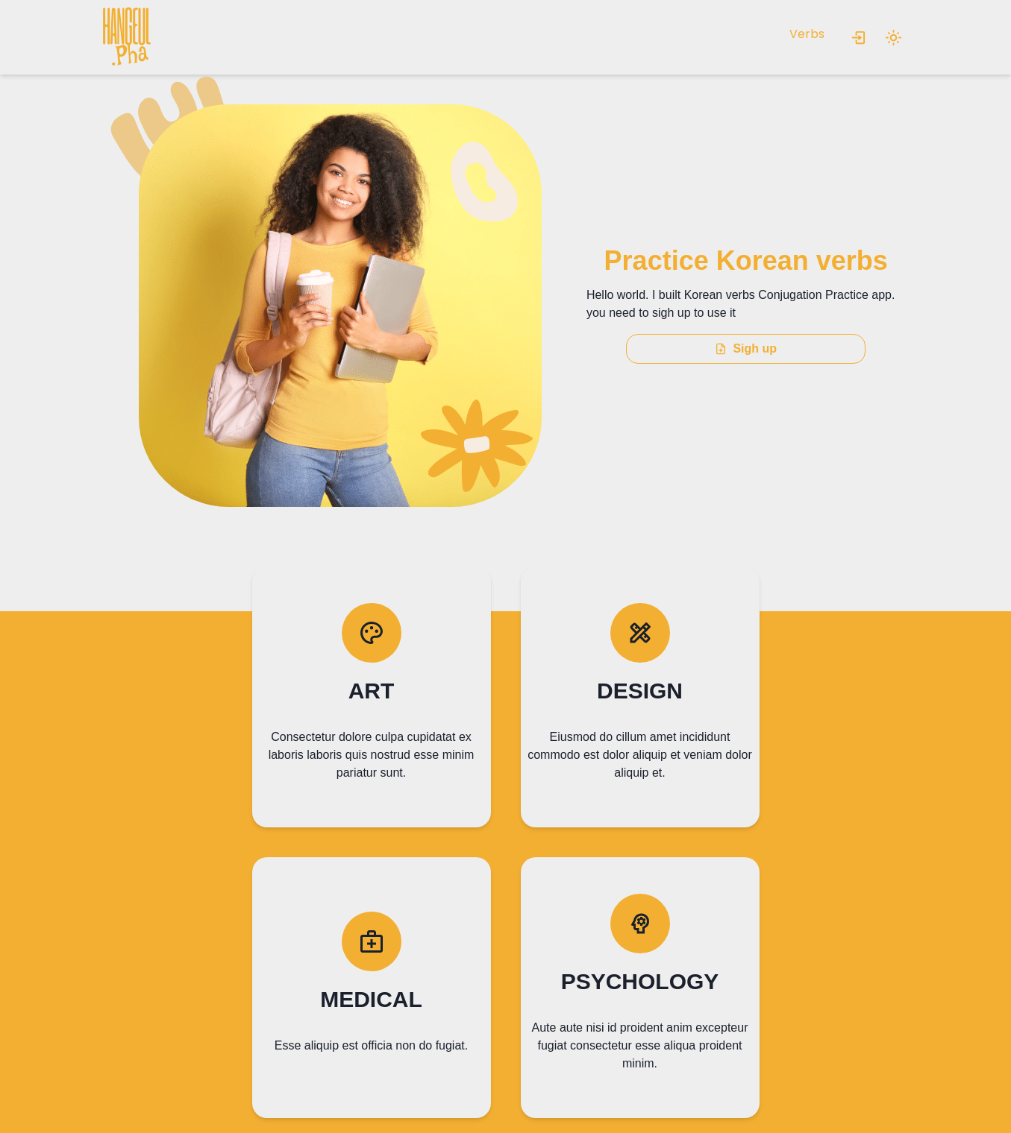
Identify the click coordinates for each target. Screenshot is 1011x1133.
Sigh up (746, 348)
